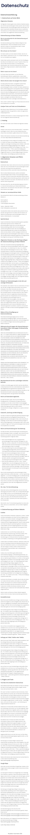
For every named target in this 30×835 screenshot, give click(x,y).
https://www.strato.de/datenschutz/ (13, 137)
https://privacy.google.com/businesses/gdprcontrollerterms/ (14, 813)
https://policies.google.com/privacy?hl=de (10, 760)
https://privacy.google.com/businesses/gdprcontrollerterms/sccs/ (15, 815)
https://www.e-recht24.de (9, 824)
